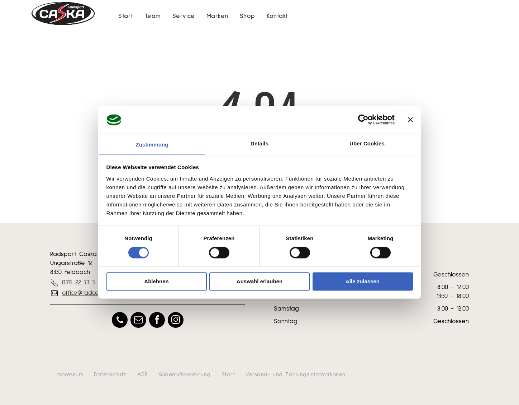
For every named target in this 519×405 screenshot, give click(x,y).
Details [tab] (259, 143)
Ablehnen (156, 281)
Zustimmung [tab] (152, 144)
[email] (138, 321)
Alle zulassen (363, 281)
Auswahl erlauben (259, 281)
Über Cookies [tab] (367, 143)
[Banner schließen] (410, 119)
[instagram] (176, 321)
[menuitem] (126, 16)
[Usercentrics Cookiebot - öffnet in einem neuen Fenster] (363, 120)
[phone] (120, 321)
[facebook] (157, 321)
